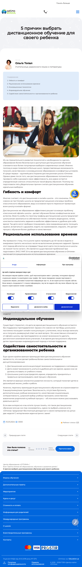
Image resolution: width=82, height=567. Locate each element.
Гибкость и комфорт (16, 80)
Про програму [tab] (67, 264)
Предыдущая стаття (17, 435)
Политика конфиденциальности (17, 563)
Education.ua (74, 559)
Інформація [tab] (41, 264)
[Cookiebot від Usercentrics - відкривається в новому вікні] (70, 258)
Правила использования (38, 563)
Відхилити (15, 307)
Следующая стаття (65, 435)
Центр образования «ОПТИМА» (16, 464)
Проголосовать (65, 449)
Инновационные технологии (20, 87)
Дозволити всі (67, 307)
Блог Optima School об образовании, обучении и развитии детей (30, 467)
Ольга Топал (23, 63)
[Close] (79, 2)
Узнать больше (63, 3)
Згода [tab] (14, 264)
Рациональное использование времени (24, 84)
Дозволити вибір (41, 307)
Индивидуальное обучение (19, 90)
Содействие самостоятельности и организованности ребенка (33, 94)
